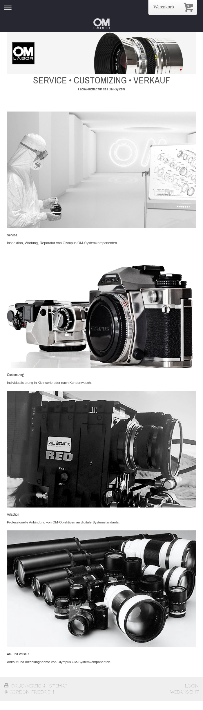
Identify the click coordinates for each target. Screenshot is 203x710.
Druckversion (25, 686)
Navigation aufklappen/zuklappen (101, 7)
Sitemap (58, 686)
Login (192, 686)
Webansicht (184, 692)
